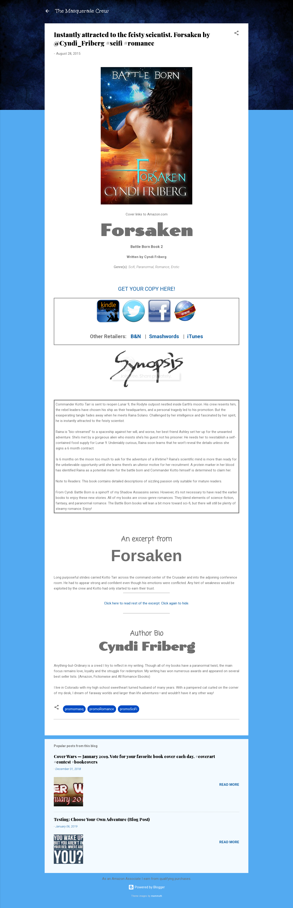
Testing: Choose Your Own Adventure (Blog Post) (102, 819)
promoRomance (102, 709)
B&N (136, 336)
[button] (236, 33)
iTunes (195, 336)
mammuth (156, 895)
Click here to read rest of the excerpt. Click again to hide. (146, 603)
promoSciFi (128, 709)
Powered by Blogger (146, 887)
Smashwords (164, 336)
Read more (229, 785)
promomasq (74, 709)
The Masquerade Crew (82, 11)
